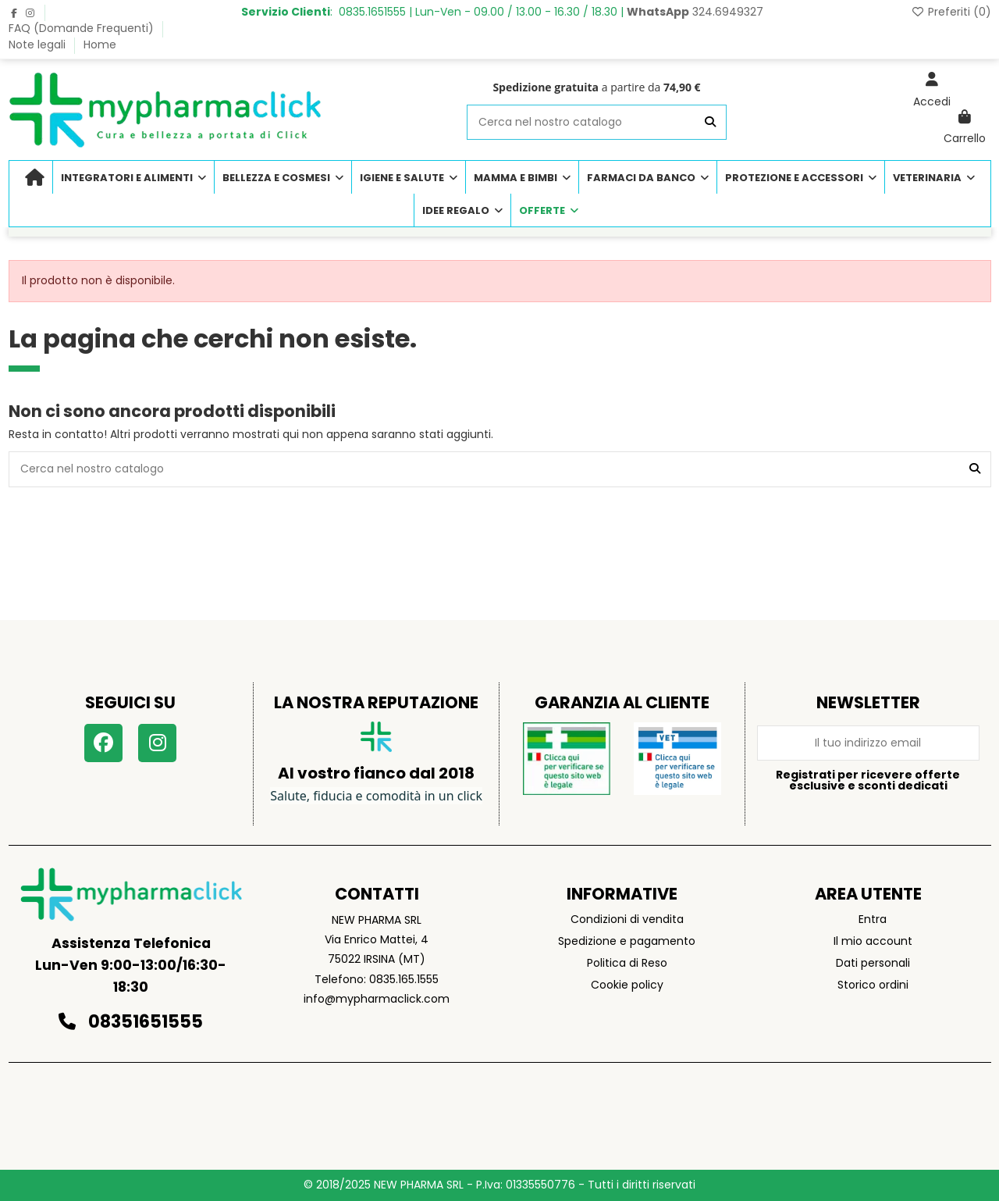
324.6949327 (695, 12)
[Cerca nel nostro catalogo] (710, 122)
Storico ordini (872, 985)
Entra (873, 919)
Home (100, 44)
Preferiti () (951, 12)
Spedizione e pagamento (626, 941)
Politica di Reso (627, 963)
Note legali (39, 44)
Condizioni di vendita (627, 919)
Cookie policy (627, 985)
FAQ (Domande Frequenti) (83, 28)
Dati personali (873, 963)
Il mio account (873, 941)
